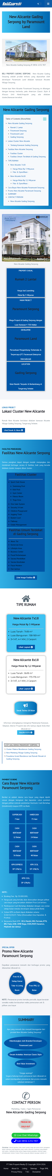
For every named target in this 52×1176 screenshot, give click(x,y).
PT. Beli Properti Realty (16, 1164)
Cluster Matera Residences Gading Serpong (23, 749)
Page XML (44, 1168)
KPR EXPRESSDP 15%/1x (17, 866)
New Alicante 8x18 (18, 176)
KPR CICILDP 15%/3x (34, 866)
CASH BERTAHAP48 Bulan (34, 851)
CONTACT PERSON (15, 197)
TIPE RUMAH (13, 160)
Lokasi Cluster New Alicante (19, 141)
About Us (15, 1168)
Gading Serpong (17, 137)
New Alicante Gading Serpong (20, 123)
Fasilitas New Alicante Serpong (20, 149)
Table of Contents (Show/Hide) (18, 119)
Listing (24, 1168)
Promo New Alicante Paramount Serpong (24, 191)
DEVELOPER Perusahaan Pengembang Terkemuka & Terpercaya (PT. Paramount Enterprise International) (26, 344)
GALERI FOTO (25, 732)
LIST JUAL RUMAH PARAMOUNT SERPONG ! (21, 745)
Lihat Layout (26, 647)
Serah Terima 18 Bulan (26, 708)
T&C (27, 1172)
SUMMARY (12, 194)
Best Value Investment (26, 1063)
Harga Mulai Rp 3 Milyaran (23, 169)
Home (6, 1168)
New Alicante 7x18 (18, 165)
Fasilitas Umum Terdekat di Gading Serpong (28, 156)
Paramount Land (16, 134)
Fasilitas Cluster (16, 153)
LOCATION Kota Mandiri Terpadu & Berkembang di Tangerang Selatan (26, 376)
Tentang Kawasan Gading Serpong (24, 145)
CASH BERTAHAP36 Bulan (17, 851)
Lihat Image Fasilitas (25, 577)
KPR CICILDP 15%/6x (25, 880)
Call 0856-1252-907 (26, 1140)
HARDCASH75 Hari (34, 816)
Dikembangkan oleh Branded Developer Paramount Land (25, 1043)
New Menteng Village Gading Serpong (21, 752)
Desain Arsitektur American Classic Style (26, 1054)
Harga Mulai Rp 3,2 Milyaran (24, 180)
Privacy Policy (16, 1172)
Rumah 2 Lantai (16, 127)
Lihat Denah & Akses (13, 430)
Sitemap (33, 1168)
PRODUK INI (25, 1124)
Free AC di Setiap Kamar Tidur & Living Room (17, 983)
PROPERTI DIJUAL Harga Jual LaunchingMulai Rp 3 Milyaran (26, 282)
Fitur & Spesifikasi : (20, 172)
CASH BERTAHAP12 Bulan (17, 832)
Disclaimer (36, 1172)
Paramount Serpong (18, 130)
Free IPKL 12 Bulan (34, 987)
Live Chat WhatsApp (26, 1135)
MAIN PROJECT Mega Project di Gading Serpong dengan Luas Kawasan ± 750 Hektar (26, 312)
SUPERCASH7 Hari (17, 816)
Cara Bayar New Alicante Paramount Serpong (26, 187)
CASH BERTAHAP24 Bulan (34, 832)
